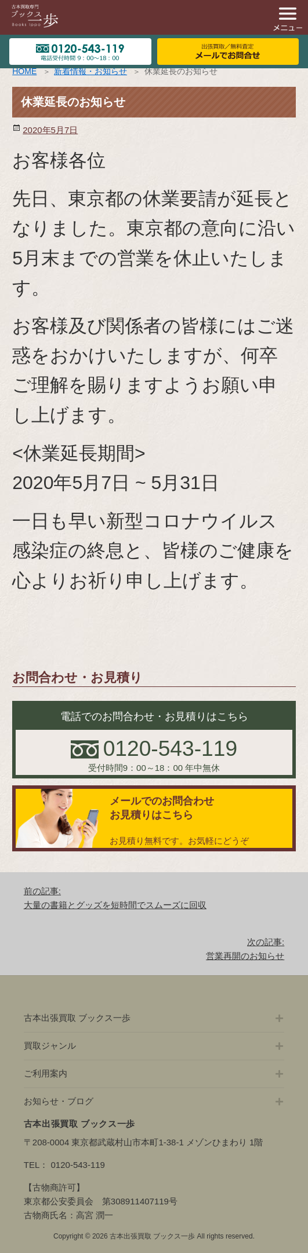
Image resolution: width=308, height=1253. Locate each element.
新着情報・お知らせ (90, 71)
